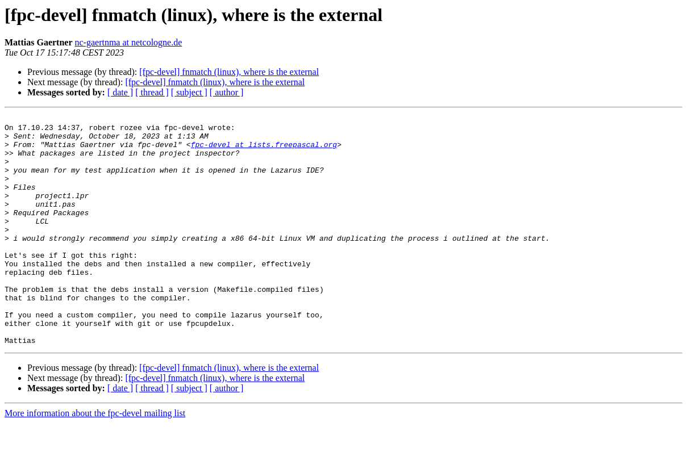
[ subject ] (189, 92)
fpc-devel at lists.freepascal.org (264, 151)
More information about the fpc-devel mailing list (95, 459)
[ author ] (227, 92)
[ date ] (120, 92)
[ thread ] (152, 92)
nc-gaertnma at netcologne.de (128, 42)
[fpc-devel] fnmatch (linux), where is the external (229, 72)
